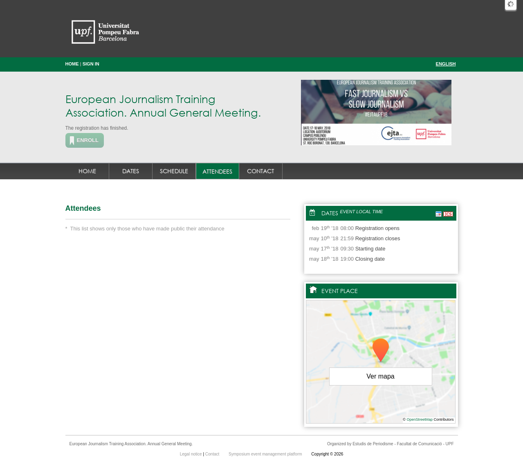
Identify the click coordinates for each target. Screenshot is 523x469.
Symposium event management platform (266, 454)
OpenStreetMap (419, 419)
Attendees (217, 171)
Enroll (88, 140)
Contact (260, 171)
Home (72, 63)
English (446, 63)
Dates (130, 171)
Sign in (91, 63)
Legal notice (191, 454)
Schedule (174, 171)
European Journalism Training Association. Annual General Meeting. (163, 105)
